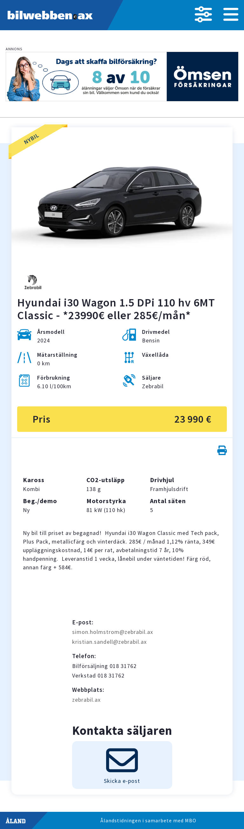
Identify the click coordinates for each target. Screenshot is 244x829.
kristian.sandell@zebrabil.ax (109, 641)
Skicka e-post (122, 764)
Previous (28, 207)
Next (215, 207)
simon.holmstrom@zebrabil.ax (112, 632)
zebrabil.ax (86, 699)
